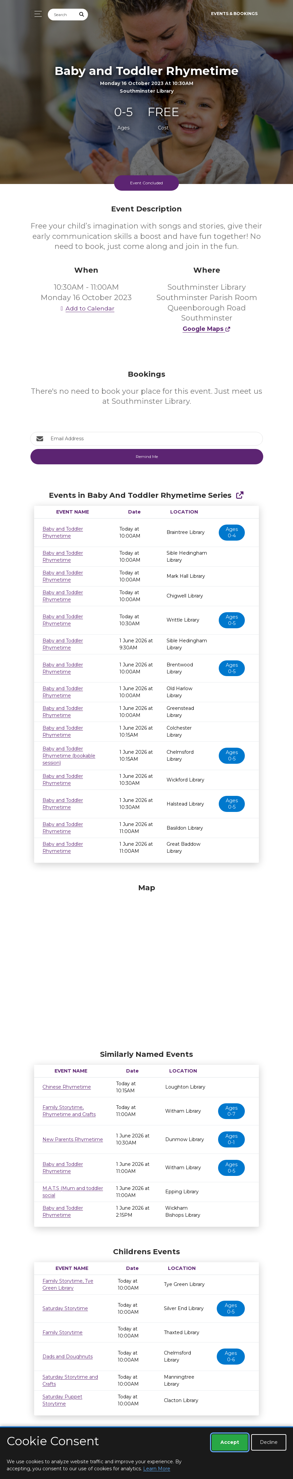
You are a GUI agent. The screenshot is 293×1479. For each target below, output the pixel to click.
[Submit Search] (82, 14)
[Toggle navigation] (36, 13)
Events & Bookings (234, 13)
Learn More (156, 1469)
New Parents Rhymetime (72, 1139)
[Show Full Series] (239, 495)
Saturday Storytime (65, 1308)
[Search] (62, 14)
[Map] (146, 965)
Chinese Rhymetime (66, 1087)
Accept (229, 1442)
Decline (269, 1442)
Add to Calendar (86, 308)
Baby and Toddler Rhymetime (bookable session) (68, 756)
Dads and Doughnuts (67, 1357)
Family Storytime (62, 1332)
